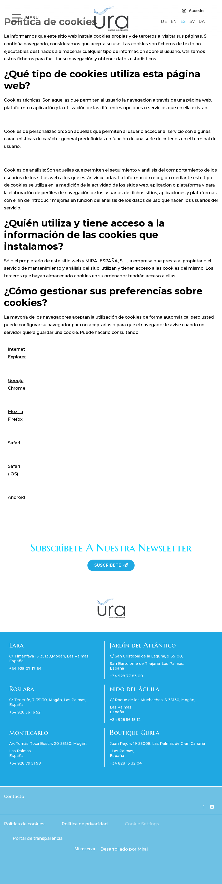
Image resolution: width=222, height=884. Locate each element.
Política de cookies (24, 823)
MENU (32, 18)
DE (164, 21)
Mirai (142, 849)
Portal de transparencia (38, 838)
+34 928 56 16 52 (25, 712)
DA (202, 21)
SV (192, 21)
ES (183, 21)
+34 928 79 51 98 (25, 763)
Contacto (14, 796)
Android (16, 497)
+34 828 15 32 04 (126, 763)
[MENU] (16, 18)
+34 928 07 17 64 (25, 668)
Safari (14, 442)
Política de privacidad (85, 823)
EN (174, 21)
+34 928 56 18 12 (125, 719)
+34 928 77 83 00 (126, 676)
